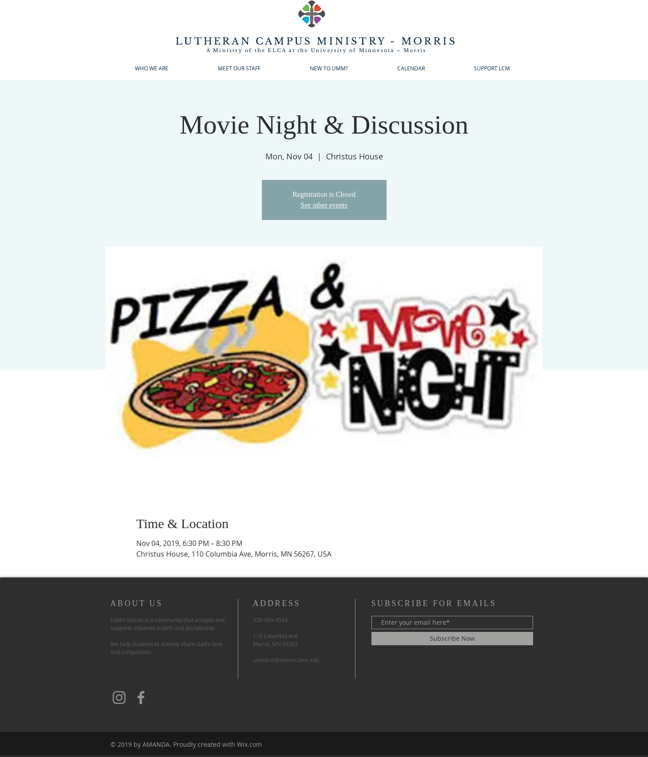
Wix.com (249, 744)
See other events (324, 205)
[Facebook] (141, 697)
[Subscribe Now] (452, 638)
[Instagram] (119, 697)
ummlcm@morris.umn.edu (286, 659)
